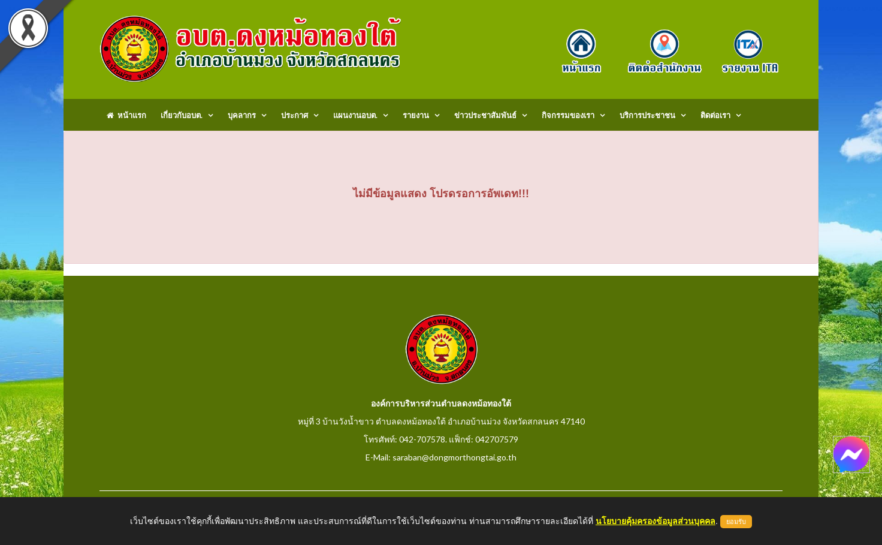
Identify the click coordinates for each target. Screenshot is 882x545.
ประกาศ (294, 115)
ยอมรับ (736, 521)
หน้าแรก (126, 115)
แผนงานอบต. (355, 115)
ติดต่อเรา (715, 115)
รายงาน (416, 115)
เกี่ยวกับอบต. (182, 115)
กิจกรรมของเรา (568, 115)
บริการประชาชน (647, 115)
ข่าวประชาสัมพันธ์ (485, 115)
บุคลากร (242, 115)
